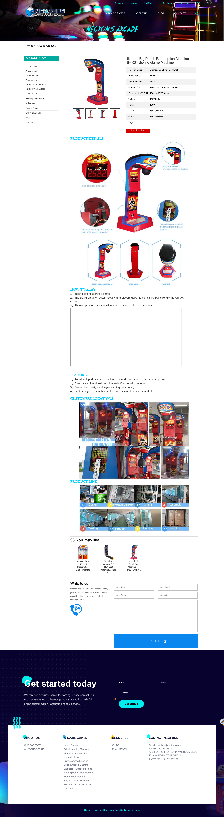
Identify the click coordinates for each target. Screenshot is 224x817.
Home (29, 46)
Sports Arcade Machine (76, 761)
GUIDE (116, 745)
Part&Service (150, 3)
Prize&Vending (32, 71)
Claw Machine (32, 75)
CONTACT (180, 13)
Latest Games (32, 66)
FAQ (198, 3)
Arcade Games (46, 46)
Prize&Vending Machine (76, 749)
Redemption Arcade (35, 98)
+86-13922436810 (162, 749)
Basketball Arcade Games (37, 85)
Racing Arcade (32, 108)
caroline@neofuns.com (169, 745)
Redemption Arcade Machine (79, 773)
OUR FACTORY (32, 745)
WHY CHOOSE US (34, 749)
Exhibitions (184, 3)
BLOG (161, 13)
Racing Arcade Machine (76, 781)
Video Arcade (32, 93)
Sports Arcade (32, 80)
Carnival (29, 122)
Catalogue (119, 3)
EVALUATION (119, 749)
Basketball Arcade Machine (78, 769)
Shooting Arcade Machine (77, 785)
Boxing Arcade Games (36, 89)
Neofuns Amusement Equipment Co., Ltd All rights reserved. (112, 810)
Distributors (167, 3)
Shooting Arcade (33, 113)
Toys (28, 118)
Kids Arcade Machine (75, 777)
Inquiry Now (138, 130)
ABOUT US (141, 13)
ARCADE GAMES (115, 13)
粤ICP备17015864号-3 (168, 759)
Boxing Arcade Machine (76, 765)
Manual (133, 3)
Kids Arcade (31, 103)
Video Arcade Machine (75, 753)
